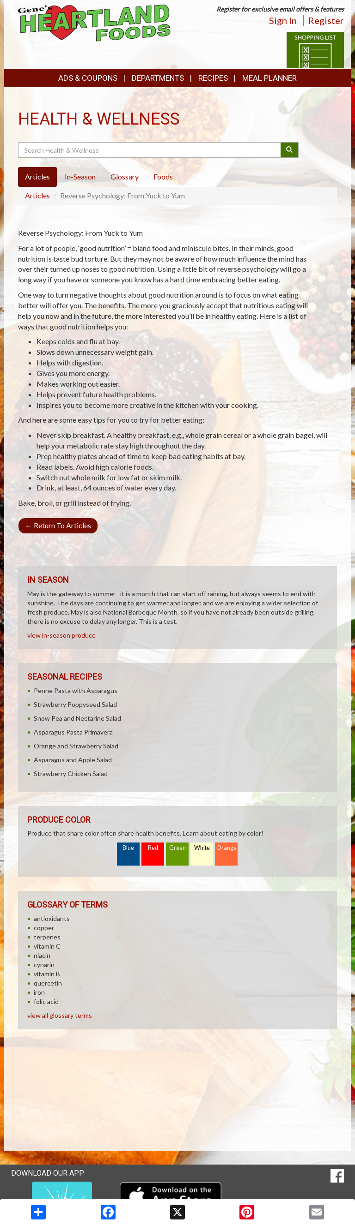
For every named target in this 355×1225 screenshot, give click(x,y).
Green (177, 847)
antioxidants (52, 918)
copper (44, 928)
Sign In (283, 20)
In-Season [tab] (80, 176)
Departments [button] (158, 78)
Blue (128, 847)
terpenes (47, 937)
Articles (37, 195)
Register (326, 20)
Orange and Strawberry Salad (76, 746)
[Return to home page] (94, 22)
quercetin (48, 983)
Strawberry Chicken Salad (71, 773)
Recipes (213, 78)
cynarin (44, 964)
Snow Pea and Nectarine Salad (77, 718)
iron (39, 992)
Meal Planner (269, 78)
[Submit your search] (290, 150)
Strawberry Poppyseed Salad (75, 704)
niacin (42, 955)
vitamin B (47, 974)
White (202, 847)
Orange (226, 847)
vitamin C (47, 946)
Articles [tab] (37, 176)
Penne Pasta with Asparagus (75, 690)
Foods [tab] (163, 176)
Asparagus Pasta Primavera (73, 732)
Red (153, 847)
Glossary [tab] (124, 176)
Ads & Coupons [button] (87, 78)
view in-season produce (61, 635)
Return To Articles (58, 525)
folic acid (46, 1001)
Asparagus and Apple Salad (73, 760)
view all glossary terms (59, 1015)
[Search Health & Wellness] (150, 150)
